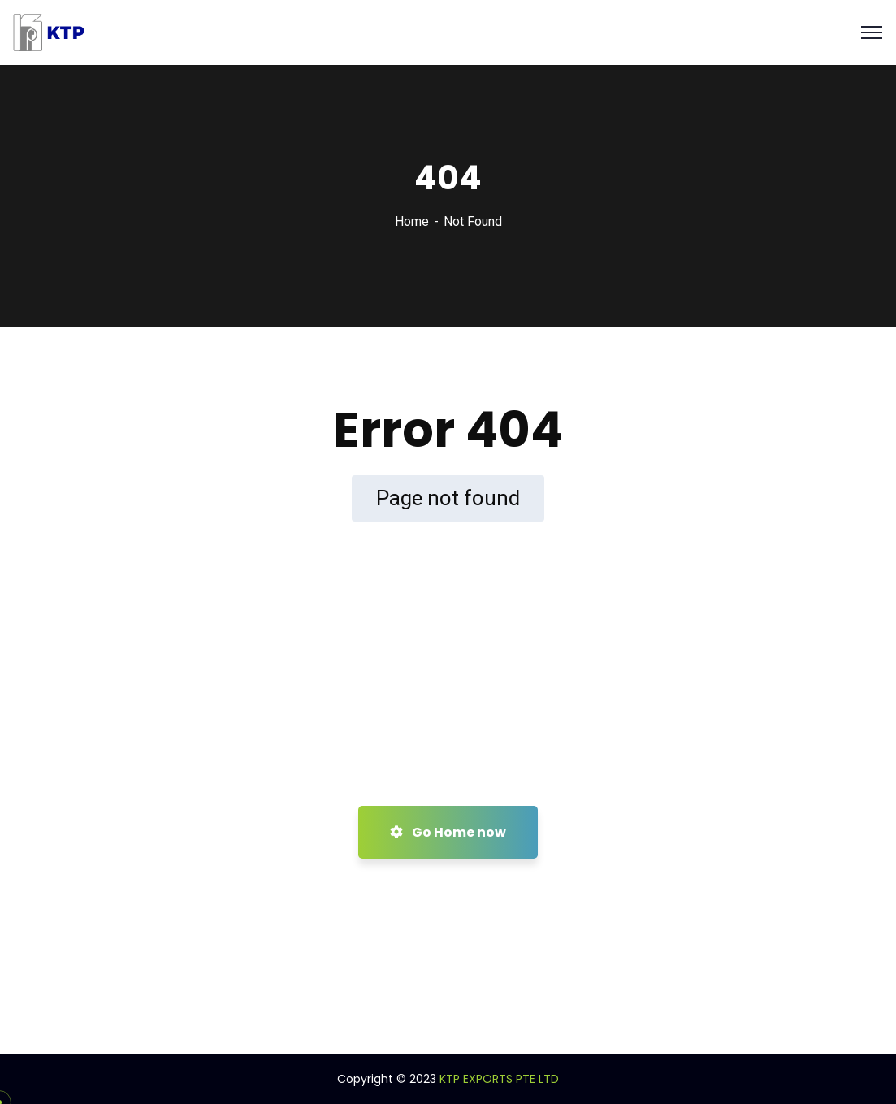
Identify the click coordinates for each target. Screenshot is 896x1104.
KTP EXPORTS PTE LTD (499, 1079)
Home (412, 221)
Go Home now (448, 832)
